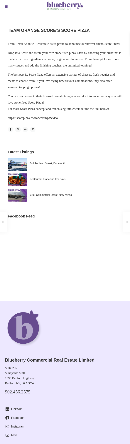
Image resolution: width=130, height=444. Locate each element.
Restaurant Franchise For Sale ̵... (49, 179)
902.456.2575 (18, 391)
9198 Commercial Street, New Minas (51, 194)
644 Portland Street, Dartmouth (47, 163)
